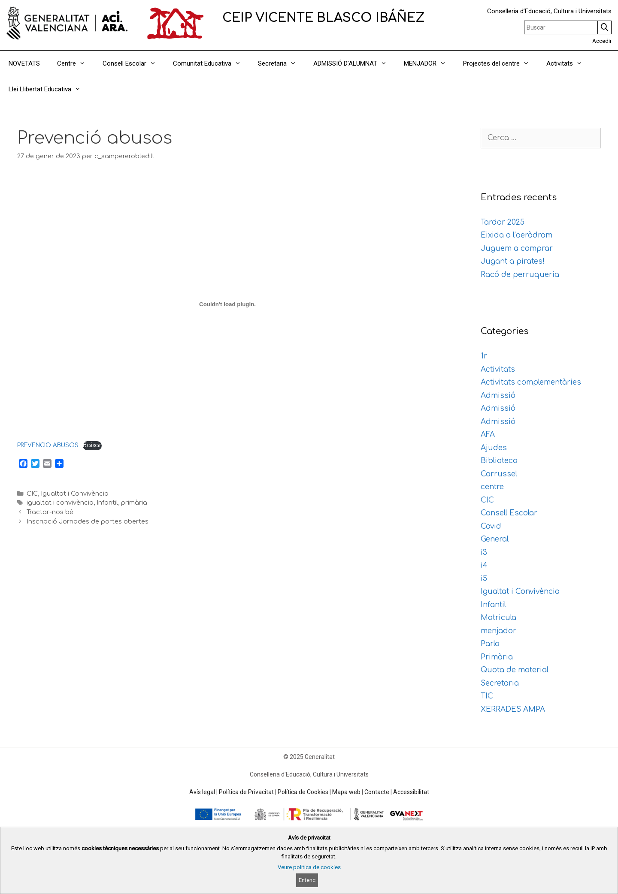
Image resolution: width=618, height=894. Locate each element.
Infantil (107, 502)
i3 (484, 552)
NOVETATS (24, 63)
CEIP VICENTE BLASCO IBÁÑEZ (323, 18)
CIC (32, 493)
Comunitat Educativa (211, 63)
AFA (488, 434)
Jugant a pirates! (513, 261)
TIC (487, 696)
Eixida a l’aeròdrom (516, 235)
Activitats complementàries (531, 382)
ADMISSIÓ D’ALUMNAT (354, 63)
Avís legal (202, 792)
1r (484, 356)
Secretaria (281, 63)
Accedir (602, 41)
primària (134, 502)
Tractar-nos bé (50, 512)
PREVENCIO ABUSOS (48, 445)
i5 (484, 579)
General (495, 539)
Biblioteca (499, 461)
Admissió (498, 395)
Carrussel (499, 474)
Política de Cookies (303, 792)
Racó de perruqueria (520, 275)
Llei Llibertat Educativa (49, 89)
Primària (497, 657)
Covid (491, 526)
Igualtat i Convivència (75, 493)
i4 (484, 565)
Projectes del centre (500, 63)
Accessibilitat (411, 792)
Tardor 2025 (502, 222)
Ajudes (494, 448)
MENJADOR (429, 63)
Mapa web (346, 792)
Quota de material (514, 670)
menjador (498, 631)
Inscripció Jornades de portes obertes (87, 521)
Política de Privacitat (246, 792)
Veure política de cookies (309, 867)
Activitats (568, 63)
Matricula (498, 618)
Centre (75, 63)
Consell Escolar (133, 63)
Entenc (307, 880)
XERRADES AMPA (513, 709)
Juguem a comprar (517, 248)
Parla (490, 644)
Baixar (92, 445)
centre (492, 487)
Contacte (376, 792)
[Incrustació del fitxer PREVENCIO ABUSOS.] (227, 304)
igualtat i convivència (60, 502)
